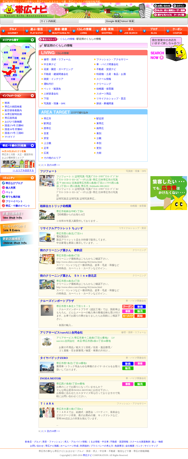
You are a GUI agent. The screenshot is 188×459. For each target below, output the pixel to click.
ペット (9, 192)
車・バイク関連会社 (107, 64)
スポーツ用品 (103, 93)
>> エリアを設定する (23, 170)
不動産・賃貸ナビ (106, 69)
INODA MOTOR (50, 378)
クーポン (176, 31)
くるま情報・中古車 (98, 441)
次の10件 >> (53, 165)
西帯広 (47, 128)
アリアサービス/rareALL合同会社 (61, 332)
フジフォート (48, 171)
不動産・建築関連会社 (56, 74)
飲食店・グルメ (33, 441)
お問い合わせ (37, 446)
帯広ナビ (75, 10)
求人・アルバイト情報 (75, 441)
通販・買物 (106, 31)
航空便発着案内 (13, 110)
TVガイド (10, 136)
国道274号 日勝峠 (14, 125)
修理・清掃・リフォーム (57, 59)
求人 (129, 31)
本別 (98, 143)
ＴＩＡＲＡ (47, 403)
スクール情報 (103, 79)
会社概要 (129, 446)
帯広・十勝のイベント (18, 205)
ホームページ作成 (69, 446)
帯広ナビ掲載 (52, 446)
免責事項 (119, 446)
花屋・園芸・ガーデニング (58, 69)
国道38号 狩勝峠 (13, 129)
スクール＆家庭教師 (140, 441)
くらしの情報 (67, 38)
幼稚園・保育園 (105, 89)
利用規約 (84, 446)
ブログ (152, 31)
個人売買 (10, 187)
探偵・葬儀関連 (105, 103)
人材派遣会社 (51, 93)
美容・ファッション (52, 441)
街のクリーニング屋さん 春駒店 (61, 250)
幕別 (98, 133)
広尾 (46, 153)
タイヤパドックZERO (54, 357)
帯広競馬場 (11, 118)
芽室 (46, 138)
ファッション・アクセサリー (112, 59)
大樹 (98, 153)
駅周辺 (47, 123)
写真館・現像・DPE (54, 103)
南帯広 (100, 128)
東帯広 (100, 123)
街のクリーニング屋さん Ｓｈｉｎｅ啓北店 (68, 275)
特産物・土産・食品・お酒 (111, 74)
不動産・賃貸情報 (119, 441)
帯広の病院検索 (13, 106)
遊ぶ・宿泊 (35, 31)
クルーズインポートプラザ (57, 300)
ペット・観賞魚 (52, 89)
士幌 (98, 138)
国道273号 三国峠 (14, 133)
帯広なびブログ (14, 183)
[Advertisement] (169, 119)
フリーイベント (14, 201)
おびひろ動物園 (13, 121)
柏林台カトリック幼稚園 (55, 206)
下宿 (46, 98)
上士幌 (47, 143)
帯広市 (47, 118)
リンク (139, 446)
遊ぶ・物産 (157, 441)
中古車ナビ (50, 64)
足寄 (46, 148)
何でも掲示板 (13, 196)
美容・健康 (58, 31)
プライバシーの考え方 (102, 446)
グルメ (12, 31)
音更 (46, 133)
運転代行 (49, 84)
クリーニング (103, 84)
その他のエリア (52, 158)
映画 (7, 103)
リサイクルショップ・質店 (111, 98)
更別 (98, 148)
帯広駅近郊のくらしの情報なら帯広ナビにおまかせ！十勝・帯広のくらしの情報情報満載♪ (52, 1)
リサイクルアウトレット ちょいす (61, 228)
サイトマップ (151, 446)
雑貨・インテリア (53, 79)
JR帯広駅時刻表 (13, 114)
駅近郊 (100, 118)
